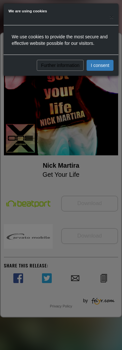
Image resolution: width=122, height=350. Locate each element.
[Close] (112, 16)
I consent (100, 65)
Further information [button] (60, 65)
